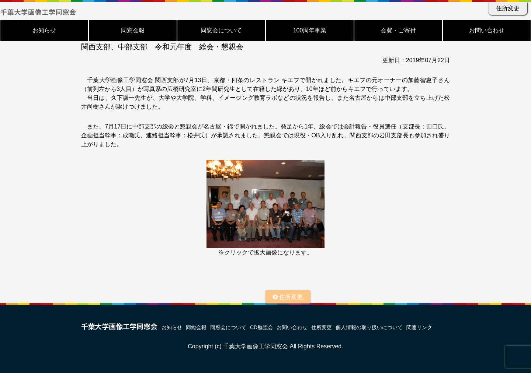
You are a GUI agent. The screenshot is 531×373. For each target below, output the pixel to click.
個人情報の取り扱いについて (369, 327)
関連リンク (419, 327)
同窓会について (221, 30)
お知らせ (44, 30)
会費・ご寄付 (398, 30)
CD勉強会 (261, 327)
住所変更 (508, 8)
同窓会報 (133, 30)
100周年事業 (310, 30)
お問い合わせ (486, 30)
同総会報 (196, 327)
